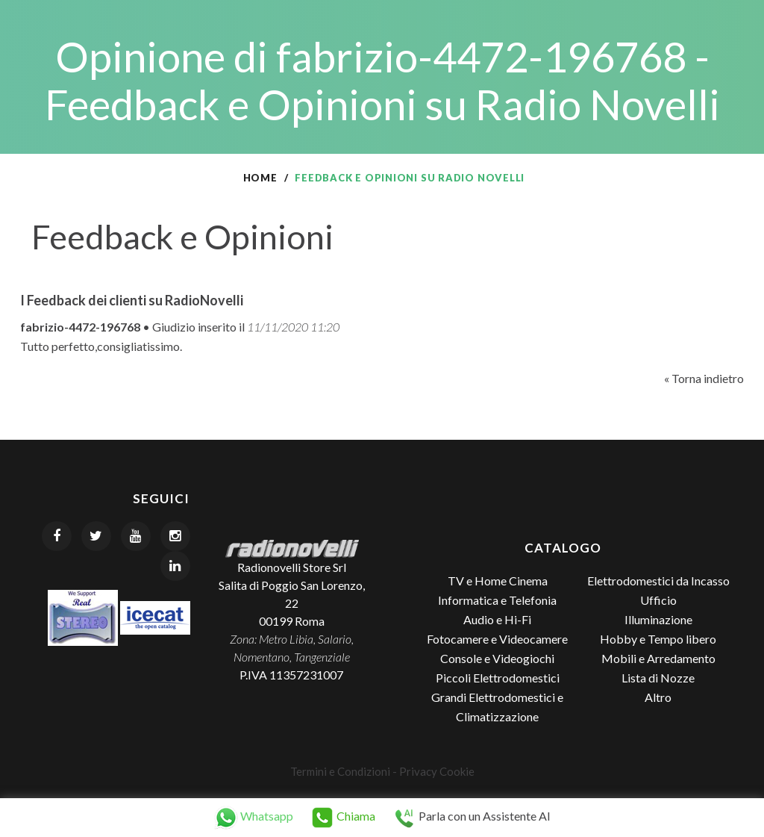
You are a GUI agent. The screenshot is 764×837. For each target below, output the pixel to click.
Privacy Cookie (437, 771)
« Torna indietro (704, 378)
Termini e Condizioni (340, 771)
